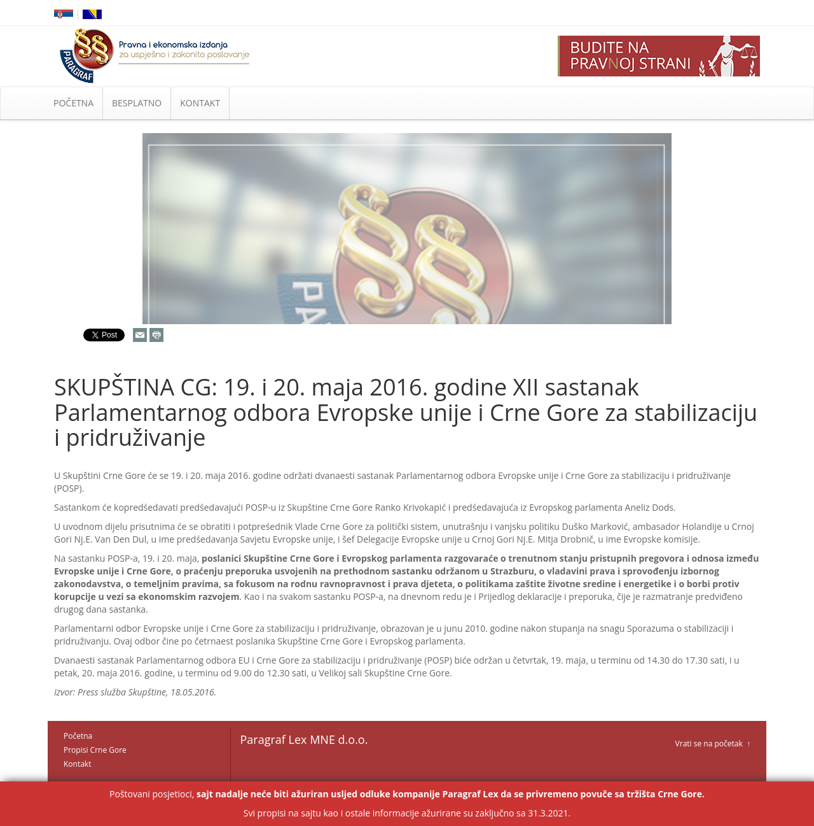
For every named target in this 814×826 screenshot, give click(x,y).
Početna (78, 735)
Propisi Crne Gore (95, 749)
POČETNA (73, 103)
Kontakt (77, 763)
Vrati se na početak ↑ (712, 743)
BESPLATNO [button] (137, 103)
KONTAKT (200, 103)
